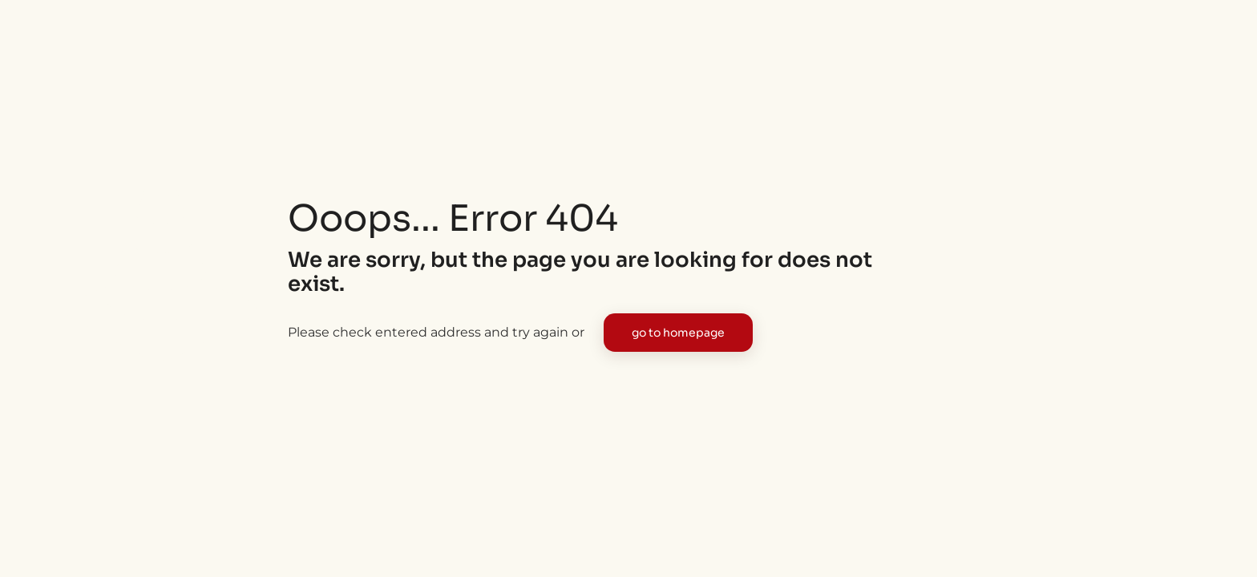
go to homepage (678, 332)
